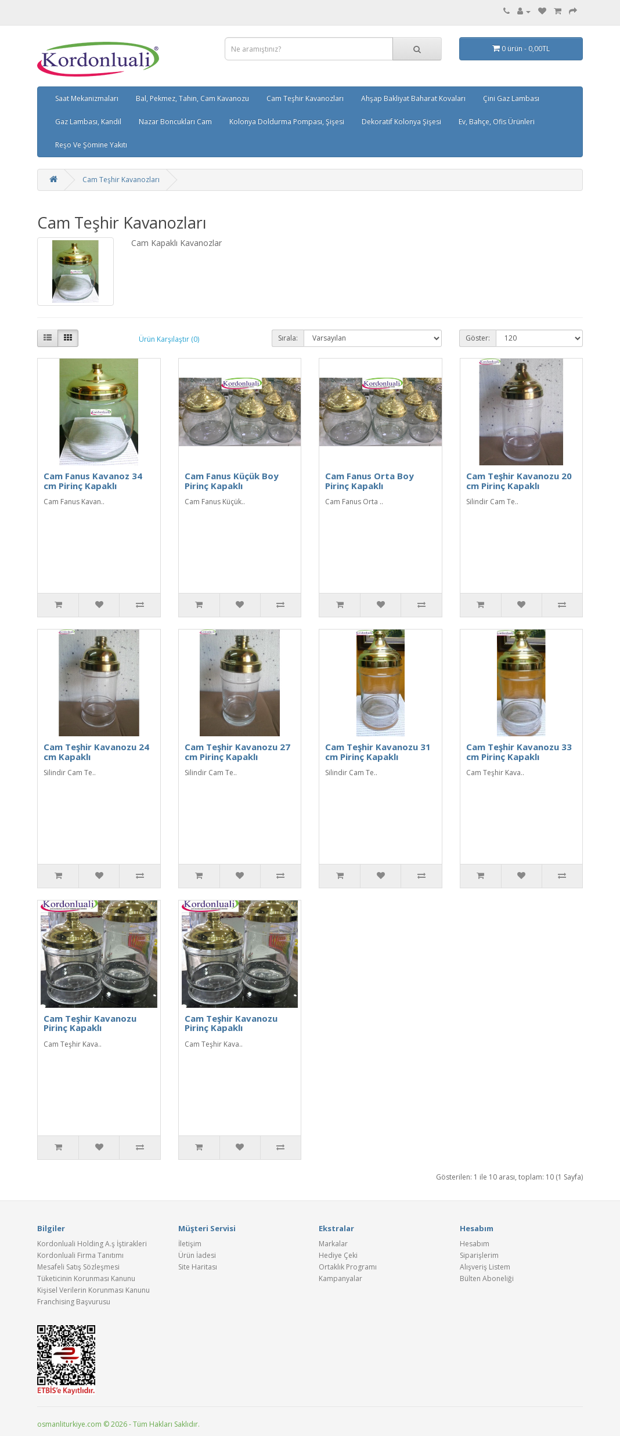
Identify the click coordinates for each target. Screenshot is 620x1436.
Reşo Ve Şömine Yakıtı (91, 145)
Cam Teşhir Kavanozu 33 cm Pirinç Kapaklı (519, 751)
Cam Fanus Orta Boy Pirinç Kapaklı (369, 480)
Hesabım (474, 1244)
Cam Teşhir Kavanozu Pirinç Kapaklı (90, 1023)
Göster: (478, 338)
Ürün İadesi (197, 1255)
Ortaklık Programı (348, 1267)
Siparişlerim (479, 1255)
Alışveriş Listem (485, 1267)
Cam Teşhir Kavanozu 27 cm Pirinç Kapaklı (237, 751)
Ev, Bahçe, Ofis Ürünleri (497, 121)
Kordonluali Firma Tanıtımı (80, 1255)
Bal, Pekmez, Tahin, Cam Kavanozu (192, 98)
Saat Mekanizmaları (86, 98)
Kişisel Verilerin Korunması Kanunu (93, 1290)
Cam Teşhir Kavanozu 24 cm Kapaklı (96, 751)
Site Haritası (197, 1267)
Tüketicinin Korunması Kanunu (86, 1278)
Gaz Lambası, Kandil (88, 121)
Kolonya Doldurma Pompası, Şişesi (286, 121)
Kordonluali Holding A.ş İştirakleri (92, 1244)
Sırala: (288, 338)
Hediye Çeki (338, 1255)
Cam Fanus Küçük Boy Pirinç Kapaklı (232, 480)
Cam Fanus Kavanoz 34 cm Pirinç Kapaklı (93, 480)
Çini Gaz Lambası (511, 98)
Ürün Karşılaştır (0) (169, 339)
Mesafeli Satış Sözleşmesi (78, 1267)
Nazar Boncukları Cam (175, 121)
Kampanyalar (340, 1278)
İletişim (189, 1244)
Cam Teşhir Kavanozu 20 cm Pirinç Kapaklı (519, 480)
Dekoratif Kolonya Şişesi (401, 121)
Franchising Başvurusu (73, 1302)
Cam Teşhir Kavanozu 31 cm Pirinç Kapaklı (378, 751)
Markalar (333, 1244)
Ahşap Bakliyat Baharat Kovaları (413, 98)
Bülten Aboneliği (487, 1278)
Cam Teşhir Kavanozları (305, 98)
